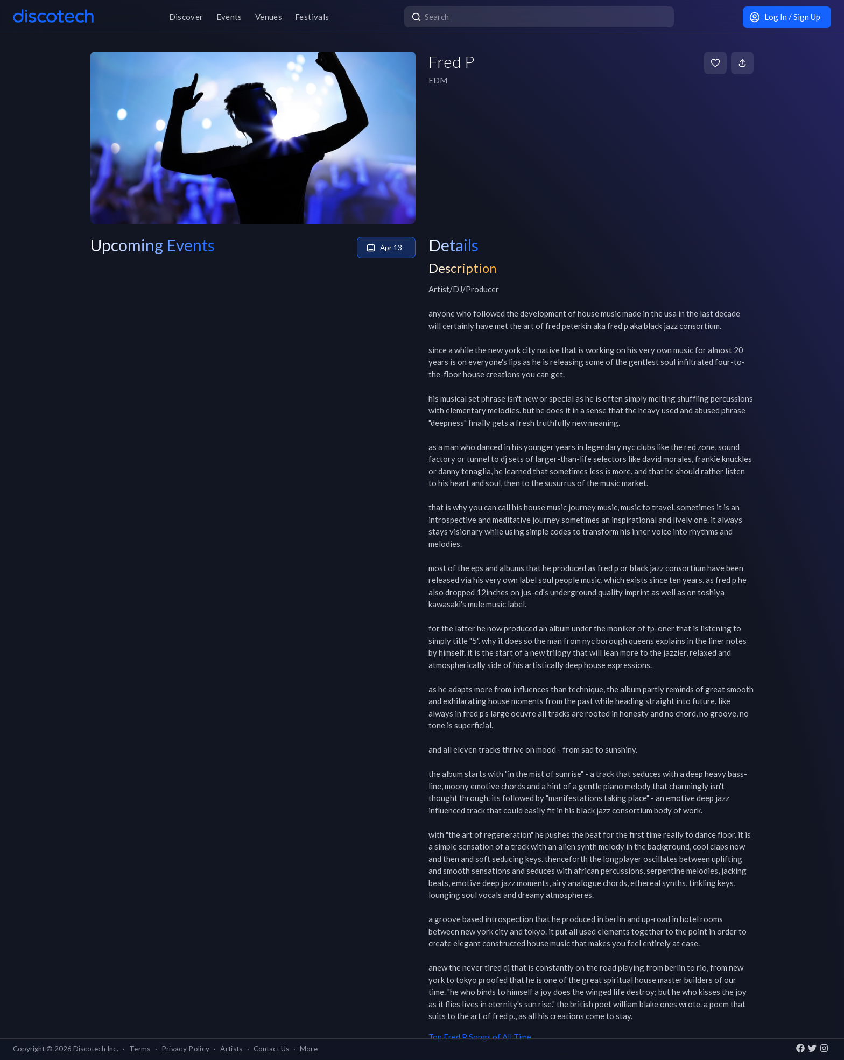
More (309, 1048)
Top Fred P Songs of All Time (479, 1037)
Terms (140, 1048)
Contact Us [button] (271, 1048)
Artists (231, 1048)
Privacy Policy (185, 1048)
